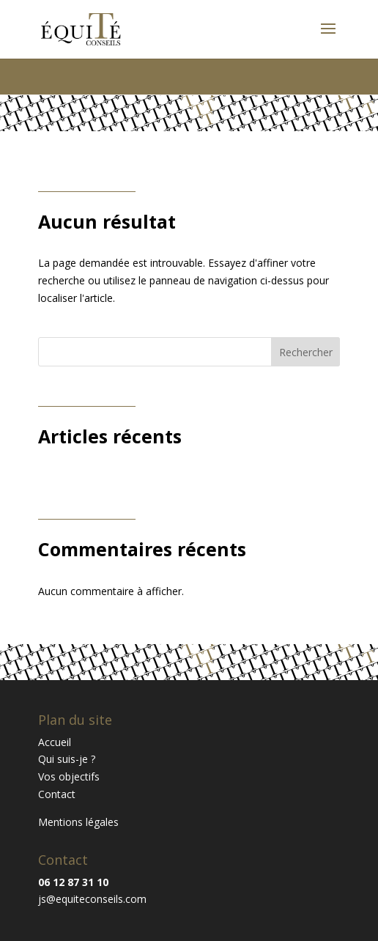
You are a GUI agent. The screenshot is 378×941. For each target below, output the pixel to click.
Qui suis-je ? (66, 759)
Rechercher (306, 352)
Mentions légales (78, 822)
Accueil (54, 742)
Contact (56, 794)
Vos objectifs (69, 776)
